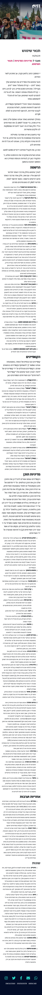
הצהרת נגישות (10, 983)
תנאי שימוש (33, 983)
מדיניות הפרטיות (23, 61)
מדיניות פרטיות (22, 983)
